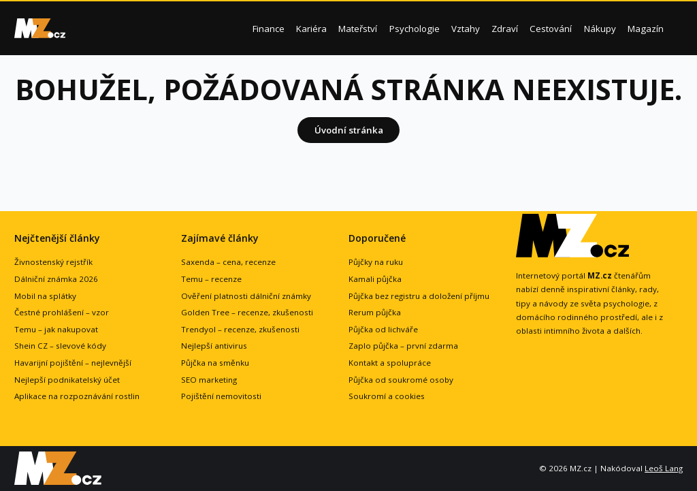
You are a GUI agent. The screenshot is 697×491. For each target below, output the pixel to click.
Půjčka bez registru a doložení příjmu (418, 296)
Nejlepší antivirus (214, 345)
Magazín (646, 28)
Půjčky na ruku (375, 262)
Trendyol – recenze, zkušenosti (240, 329)
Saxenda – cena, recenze (228, 262)
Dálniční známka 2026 (56, 279)
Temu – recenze (211, 279)
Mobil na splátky (45, 296)
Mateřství (357, 28)
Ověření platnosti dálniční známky (246, 296)
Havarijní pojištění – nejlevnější (72, 363)
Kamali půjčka (375, 279)
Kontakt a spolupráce (389, 363)
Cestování (551, 28)
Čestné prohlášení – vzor (61, 312)
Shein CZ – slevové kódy (60, 345)
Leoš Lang (664, 468)
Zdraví (504, 28)
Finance (269, 28)
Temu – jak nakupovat (56, 329)
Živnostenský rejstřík (53, 262)
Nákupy (600, 28)
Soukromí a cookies (386, 396)
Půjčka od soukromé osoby (400, 380)
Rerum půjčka (374, 312)
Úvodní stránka (348, 130)
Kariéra (311, 28)
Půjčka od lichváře (383, 329)
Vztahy (465, 28)
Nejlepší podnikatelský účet (67, 380)
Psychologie (414, 28)
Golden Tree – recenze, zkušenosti (247, 312)
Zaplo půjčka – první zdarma (403, 345)
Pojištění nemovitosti (221, 396)
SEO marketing (209, 380)
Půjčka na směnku (215, 363)
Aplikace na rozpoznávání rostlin (77, 396)
